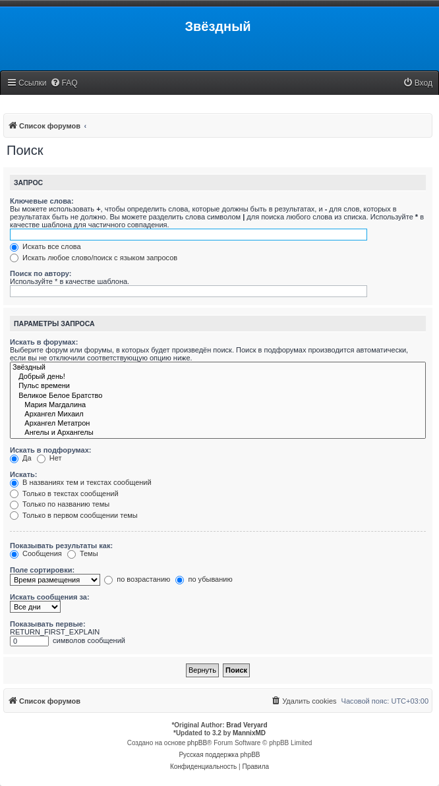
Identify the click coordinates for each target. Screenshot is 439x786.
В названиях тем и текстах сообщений (81, 482)
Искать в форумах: (44, 342)
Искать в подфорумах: (51, 450)
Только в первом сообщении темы (74, 515)
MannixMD (249, 733)
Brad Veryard (246, 725)
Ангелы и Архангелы (217, 432)
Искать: (23, 474)
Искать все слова (45, 246)
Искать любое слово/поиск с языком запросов (93, 258)
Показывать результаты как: (61, 545)
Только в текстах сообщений (64, 493)
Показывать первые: (48, 624)
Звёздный (217, 367)
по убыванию (203, 579)
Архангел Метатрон (217, 423)
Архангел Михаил (217, 414)
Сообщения (36, 553)
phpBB (197, 742)
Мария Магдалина (217, 405)
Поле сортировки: (42, 570)
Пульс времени (217, 386)
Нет (49, 458)
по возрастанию (137, 579)
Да (21, 458)
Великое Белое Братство (217, 396)
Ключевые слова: (42, 201)
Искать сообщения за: (50, 597)
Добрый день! (217, 376)
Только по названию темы (59, 504)
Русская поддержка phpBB (219, 754)
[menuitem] (64, 83)
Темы (82, 553)
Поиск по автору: (40, 273)
